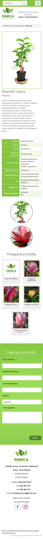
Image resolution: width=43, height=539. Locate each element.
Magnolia (28, 26)
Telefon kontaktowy (11, 371)
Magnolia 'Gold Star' (32, 304)
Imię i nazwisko (9, 359)
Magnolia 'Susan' (11, 304)
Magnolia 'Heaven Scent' (20, 331)
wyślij (35, 438)
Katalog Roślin (19, 26)
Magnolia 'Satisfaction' (31, 279)
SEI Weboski (37, 535)
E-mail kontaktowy (10, 384)
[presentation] (19, 428)
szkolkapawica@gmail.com (24, 493)
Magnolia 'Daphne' (11, 278)
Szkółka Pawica (8, 26)
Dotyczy (6, 396)
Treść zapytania (9, 408)
